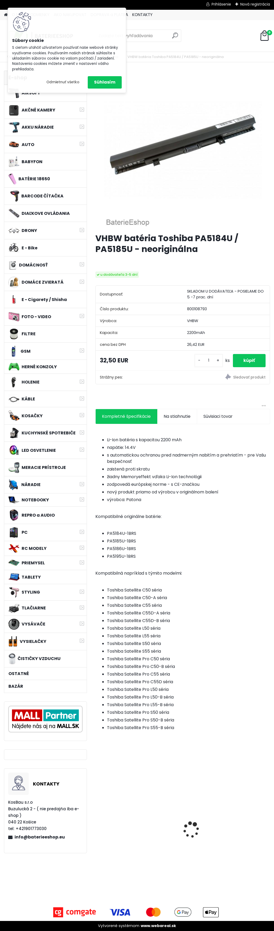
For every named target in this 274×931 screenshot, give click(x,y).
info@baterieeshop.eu (39, 837)
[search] (175, 37)
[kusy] (208, 360)
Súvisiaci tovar (218, 416)
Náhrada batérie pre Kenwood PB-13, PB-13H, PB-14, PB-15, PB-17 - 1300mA (182, 826)
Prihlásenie (221, 4)
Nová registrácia (255, 4)
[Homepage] (6, 15)
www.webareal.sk (158, 925)
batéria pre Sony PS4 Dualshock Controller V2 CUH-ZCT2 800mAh (241, 824)
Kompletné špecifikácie (126, 416)
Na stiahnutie (177, 416)
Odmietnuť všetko (62, 82)
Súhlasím (104, 82)
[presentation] (98, 820)
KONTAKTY (142, 14)
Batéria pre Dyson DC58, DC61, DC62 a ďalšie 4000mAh (119, 825)
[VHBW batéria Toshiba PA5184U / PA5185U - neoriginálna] (183, 150)
